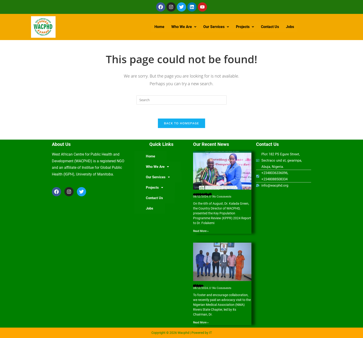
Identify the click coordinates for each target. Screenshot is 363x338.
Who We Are (183, 27)
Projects (245, 27)
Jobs (290, 27)
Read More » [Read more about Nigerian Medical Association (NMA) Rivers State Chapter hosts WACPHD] (201, 322)
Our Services (216, 27)
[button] (184, 27)
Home (159, 27)
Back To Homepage (181, 123)
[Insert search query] (181, 100)
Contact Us (270, 27)
